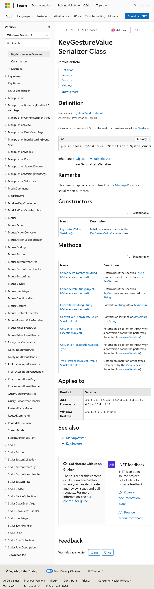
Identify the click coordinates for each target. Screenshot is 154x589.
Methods (67, 85)
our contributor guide (77, 498)
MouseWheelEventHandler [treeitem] (24, 335)
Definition (67, 70)
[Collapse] (49, 27)
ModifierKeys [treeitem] (16, 196)
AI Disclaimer (11, 580)
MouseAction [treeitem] (16, 225)
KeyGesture (141, 128)
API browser (89, 30)
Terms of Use (11, 586)
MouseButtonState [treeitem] (19, 276)
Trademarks (31, 586)
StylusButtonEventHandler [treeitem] (24, 474)
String (93, 128)
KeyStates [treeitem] (14, 83)
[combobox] (27, 35)
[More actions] (147, 30)
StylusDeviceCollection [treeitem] (22, 496)
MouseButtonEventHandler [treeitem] (24, 269)
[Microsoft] (7, 5)
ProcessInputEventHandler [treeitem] (24, 386)
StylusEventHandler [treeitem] (20, 525)
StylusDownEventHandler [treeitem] (23, 511)
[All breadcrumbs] (61, 30)
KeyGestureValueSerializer (106, 233)
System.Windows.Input (89, 113)
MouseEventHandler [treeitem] (20, 298)
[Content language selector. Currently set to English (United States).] (21, 571)
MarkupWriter (125, 185)
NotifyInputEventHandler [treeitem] (23, 357)
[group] (104, 146)
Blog (53, 580)
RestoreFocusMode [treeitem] (20, 408)
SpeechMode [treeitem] (16, 430)
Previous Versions (35, 580)
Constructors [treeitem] (19, 61)
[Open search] (135, 5)
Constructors (70, 80)
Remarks (67, 75)
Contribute (70, 580)
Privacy (86, 580)
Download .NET (137, 16)
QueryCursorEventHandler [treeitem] (24, 401)
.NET (72, 30)
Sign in (145, 5)
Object (80, 158)
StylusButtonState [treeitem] (19, 481)
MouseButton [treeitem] (16, 254)
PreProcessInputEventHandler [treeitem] (26, 371)
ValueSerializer (100, 158)
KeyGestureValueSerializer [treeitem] (27, 54)
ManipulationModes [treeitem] (20, 152)
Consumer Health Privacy (113, 580)
